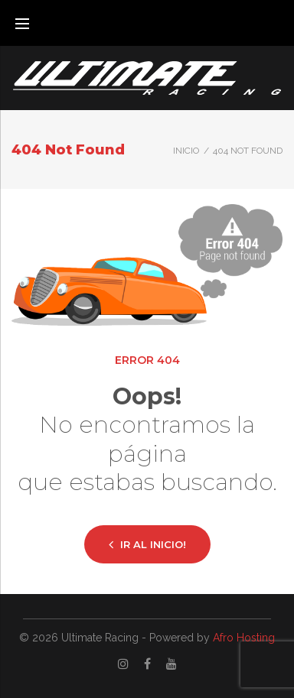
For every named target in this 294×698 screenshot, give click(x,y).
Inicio (186, 150)
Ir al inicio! (147, 543)
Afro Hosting (244, 637)
